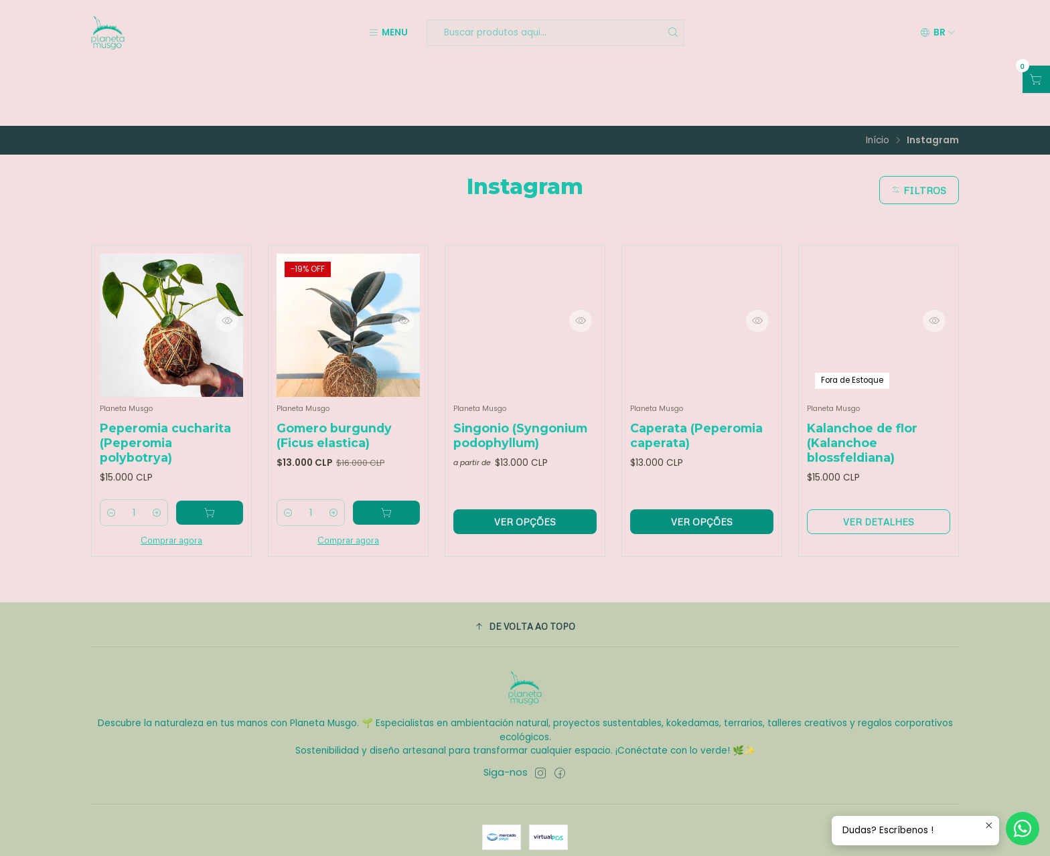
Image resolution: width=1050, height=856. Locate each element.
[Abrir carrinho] (1036, 79)
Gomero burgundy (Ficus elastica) (334, 377)
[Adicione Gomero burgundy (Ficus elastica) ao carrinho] (390, 457)
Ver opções (525, 465)
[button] (525, 571)
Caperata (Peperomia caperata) (696, 377)
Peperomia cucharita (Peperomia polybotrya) (165, 385)
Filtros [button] (917, 130)
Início (877, 80)
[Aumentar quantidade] (162, 457)
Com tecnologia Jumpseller (591, 833)
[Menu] (388, 32)
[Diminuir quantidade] (111, 457)
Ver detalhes (878, 465)
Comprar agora (171, 485)
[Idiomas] (938, 32)
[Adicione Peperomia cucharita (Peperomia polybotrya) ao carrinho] (213, 457)
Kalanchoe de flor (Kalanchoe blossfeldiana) (862, 385)
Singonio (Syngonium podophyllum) (520, 377)
